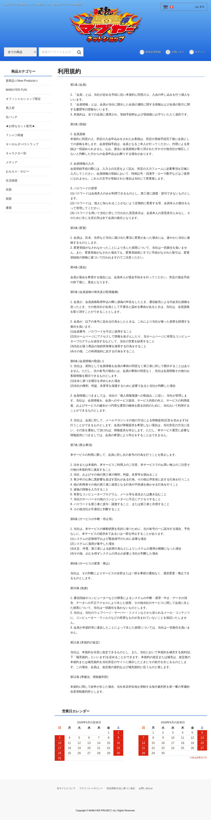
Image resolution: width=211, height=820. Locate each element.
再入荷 (10, 107)
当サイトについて (66, 788)
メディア (11, 162)
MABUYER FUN (16, 89)
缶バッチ (11, 116)
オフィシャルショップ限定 (23, 98)
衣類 (9, 189)
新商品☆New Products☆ (22, 80)
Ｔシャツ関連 (14, 134)
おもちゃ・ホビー (17, 171)
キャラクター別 (16, 153)
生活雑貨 (11, 180)
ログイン (197, 52)
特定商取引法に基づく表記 (121, 788)
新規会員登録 (150, 52)
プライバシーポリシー (91, 788)
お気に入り (174, 52)
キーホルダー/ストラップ (22, 144)
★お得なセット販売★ (20, 125)
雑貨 (9, 198)
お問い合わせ (146, 788)
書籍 (9, 207)
